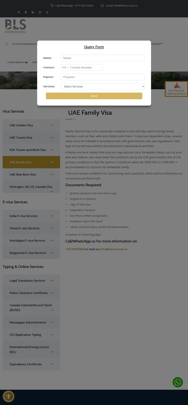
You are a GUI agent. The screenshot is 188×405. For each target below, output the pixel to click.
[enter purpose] (103, 77)
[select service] (103, 86)
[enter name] (103, 58)
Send (94, 96)
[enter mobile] (82, 67)
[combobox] (65, 67)
